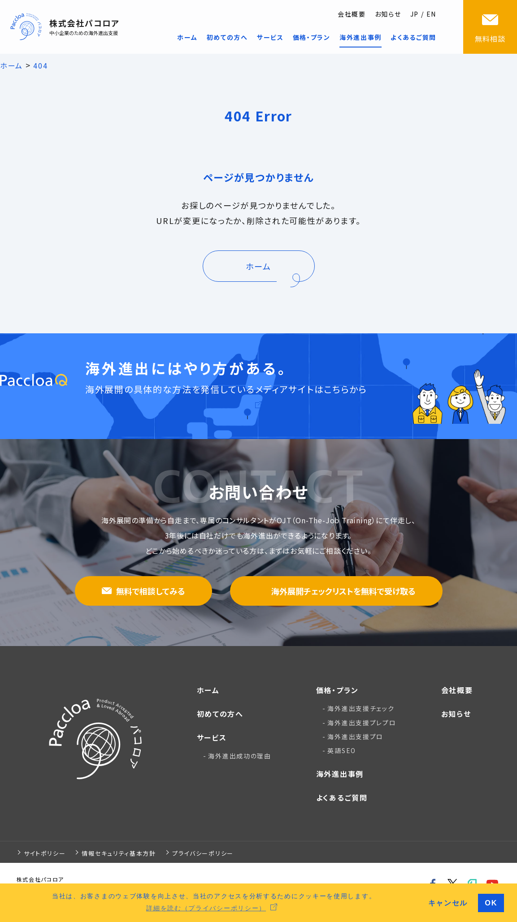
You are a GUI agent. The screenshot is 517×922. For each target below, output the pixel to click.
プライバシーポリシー (203, 853)
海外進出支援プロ (355, 736)
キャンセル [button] (448, 903)
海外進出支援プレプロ (361, 722)
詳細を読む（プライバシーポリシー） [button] (206, 908)
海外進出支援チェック (360, 708)
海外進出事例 (340, 773)
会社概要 (352, 13)
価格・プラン (337, 690)
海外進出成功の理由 (239, 755)
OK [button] (491, 903)
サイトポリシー (45, 853)
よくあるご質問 (342, 797)
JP (414, 13)
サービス (212, 737)
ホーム (208, 690)
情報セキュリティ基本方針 (119, 853)
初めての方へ (220, 713)
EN (431, 13)
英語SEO (341, 750)
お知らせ (388, 13)
